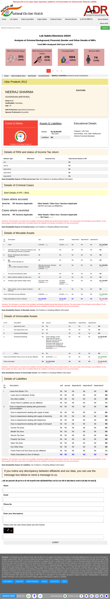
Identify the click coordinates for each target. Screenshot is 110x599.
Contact (44, 581)
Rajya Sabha (42, 19)
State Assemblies (27, 19)
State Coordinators (32, 581)
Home (4, 19)
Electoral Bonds (71, 19)
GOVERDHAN (43, 76)
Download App (56, 596)
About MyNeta (103, 19)
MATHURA (32, 76)
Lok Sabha (14, 19)
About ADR (104, 23)
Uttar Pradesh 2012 (18, 76)
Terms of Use (55, 581)
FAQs (64, 581)
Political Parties (56, 19)
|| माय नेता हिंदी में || (86, 19)
